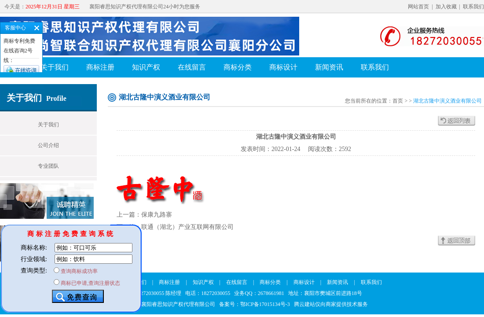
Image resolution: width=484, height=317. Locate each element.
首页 (397, 101)
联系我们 (473, 7)
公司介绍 (48, 145)
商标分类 (238, 67)
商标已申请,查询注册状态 (90, 283)
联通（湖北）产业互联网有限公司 (187, 227)
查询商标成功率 (79, 271)
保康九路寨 (156, 214)
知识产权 (146, 67)
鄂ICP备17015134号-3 (265, 304)
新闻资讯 (329, 67)
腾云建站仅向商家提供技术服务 (331, 304)
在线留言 (192, 67)
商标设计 (283, 67)
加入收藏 (446, 7)
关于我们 (54, 67)
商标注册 (100, 67)
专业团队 (48, 166)
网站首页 (418, 7)
